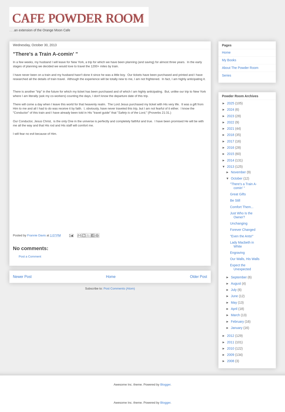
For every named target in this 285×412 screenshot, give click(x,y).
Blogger (165, 384)
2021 (231, 128)
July (234, 290)
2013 (231, 166)
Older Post (198, 277)
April (234, 309)
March (236, 315)
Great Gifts (238, 194)
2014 (231, 160)
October (237, 178)
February (238, 321)
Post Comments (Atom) (119, 288)
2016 (231, 147)
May (234, 302)
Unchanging (238, 223)
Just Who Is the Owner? (241, 215)
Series (226, 75)
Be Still (235, 200)
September (239, 277)
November (239, 172)
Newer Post (22, 277)
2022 (231, 122)
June (235, 296)
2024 (231, 109)
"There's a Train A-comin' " (243, 186)
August (236, 283)
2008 (231, 361)
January (237, 328)
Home (111, 277)
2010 (231, 348)
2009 (231, 355)
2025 (231, 103)
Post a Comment (30, 256)
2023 (231, 116)
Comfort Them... (241, 207)
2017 (231, 141)
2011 (231, 342)
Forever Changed (242, 230)
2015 (231, 154)
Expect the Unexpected (240, 267)
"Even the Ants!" (241, 236)
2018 (231, 135)
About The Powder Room (240, 68)
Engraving (237, 252)
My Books (229, 60)
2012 (231, 336)
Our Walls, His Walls (244, 259)
